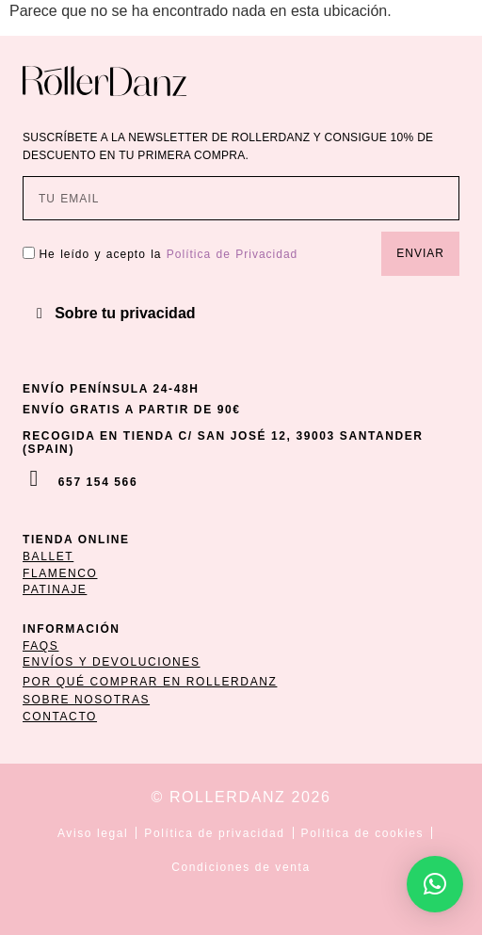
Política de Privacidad (232, 254)
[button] (241, 313)
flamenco (60, 573)
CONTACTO (60, 716)
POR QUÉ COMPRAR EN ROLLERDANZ (150, 681)
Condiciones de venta (240, 867)
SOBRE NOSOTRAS (86, 699)
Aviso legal (92, 833)
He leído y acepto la (168, 254)
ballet (48, 556)
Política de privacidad (214, 833)
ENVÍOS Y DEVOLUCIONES (112, 662)
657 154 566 (97, 482)
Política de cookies (362, 833)
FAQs (40, 646)
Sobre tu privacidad (125, 313)
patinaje (55, 589)
